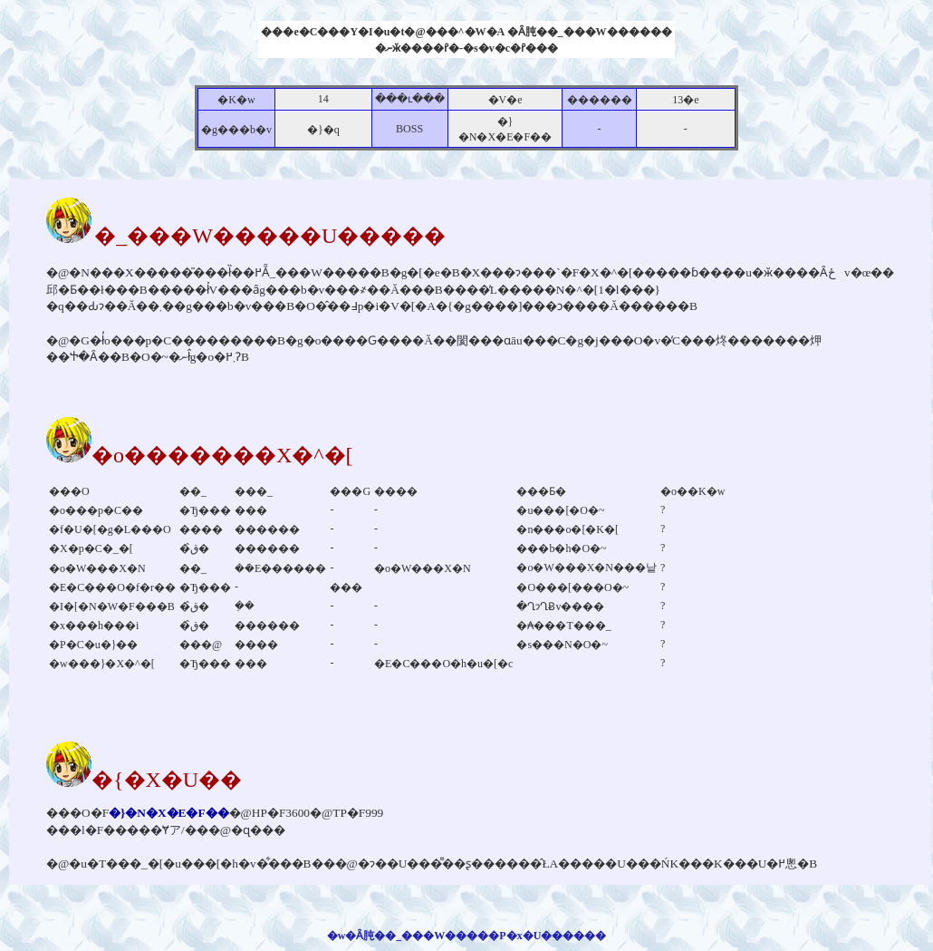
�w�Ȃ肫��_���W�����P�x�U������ (467, 935)
